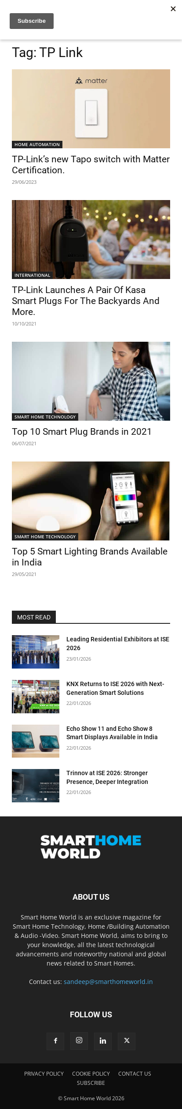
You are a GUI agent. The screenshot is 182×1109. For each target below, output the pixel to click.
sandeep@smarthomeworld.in (108, 981)
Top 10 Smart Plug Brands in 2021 (82, 431)
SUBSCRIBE (91, 1083)
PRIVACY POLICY (44, 1073)
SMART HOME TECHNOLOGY (45, 417)
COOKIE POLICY (91, 1073)
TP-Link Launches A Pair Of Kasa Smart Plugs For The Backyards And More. (86, 301)
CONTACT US (134, 1073)
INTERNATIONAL (32, 275)
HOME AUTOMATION (37, 144)
